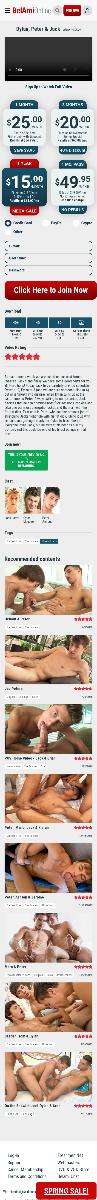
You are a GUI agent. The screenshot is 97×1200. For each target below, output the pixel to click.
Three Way (48, 905)
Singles (10, 696)
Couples (38, 975)
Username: (17, 258)
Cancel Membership (25, 1169)
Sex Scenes (31, 541)
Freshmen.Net (70, 1155)
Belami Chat (68, 1176)
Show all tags (49, 541)
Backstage (28, 1114)
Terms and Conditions (27, 1176)
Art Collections (65, 975)
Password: (17, 270)
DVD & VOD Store (73, 1169)
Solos (35, 696)
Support (15, 1162)
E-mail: (14, 246)
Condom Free (13, 541)
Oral (43, 766)
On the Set (12, 1114)
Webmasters (68, 1162)
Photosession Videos (18, 975)
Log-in (13, 1155)
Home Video (13, 766)
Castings (24, 696)
